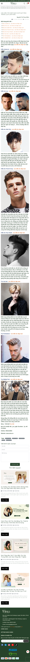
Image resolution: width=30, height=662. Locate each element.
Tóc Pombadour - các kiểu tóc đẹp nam (13, 35)
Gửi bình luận (15, 464)
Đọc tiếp (5, 500)
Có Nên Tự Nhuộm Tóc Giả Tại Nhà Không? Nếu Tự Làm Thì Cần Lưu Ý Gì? (13, 590)
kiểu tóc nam (8, 438)
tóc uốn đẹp (8, 440)
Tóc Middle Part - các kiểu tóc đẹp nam (13, 37)
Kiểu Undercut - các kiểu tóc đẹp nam (12, 23)
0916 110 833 (13, 622)
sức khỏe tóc (21, 438)
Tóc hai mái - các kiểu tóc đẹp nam (12, 33)
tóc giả (3, 440)
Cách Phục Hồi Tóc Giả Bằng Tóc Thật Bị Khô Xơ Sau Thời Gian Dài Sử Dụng (14, 521)
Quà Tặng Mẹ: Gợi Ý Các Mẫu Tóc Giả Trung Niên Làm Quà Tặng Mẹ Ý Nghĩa (13, 556)
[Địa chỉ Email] (15, 641)
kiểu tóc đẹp (15, 438)
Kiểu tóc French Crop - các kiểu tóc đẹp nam (14, 29)
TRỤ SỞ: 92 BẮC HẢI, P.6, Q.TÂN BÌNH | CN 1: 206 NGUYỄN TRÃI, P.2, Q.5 (14, 0)
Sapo (22, 626)
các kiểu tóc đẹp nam (20, 44)
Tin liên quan (15, 468)
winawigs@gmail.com (11, 624)
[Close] (29, 1)
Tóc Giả (12, 424)
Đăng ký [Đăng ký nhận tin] (26, 641)
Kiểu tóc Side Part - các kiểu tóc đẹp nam (13, 27)
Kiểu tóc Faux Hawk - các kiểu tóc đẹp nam (14, 31)
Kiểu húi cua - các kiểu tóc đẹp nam (12, 25)
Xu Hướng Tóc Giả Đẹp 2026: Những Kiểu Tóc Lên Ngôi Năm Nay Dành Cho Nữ (14, 487)
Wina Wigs (12, 626)
